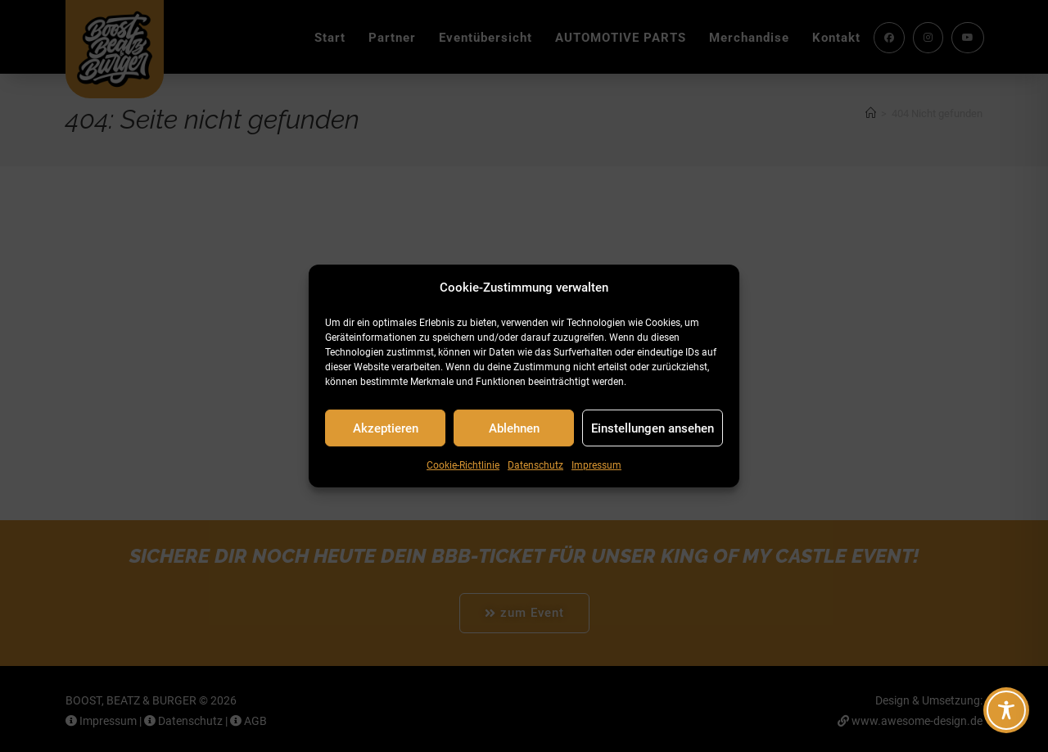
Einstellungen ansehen (652, 427)
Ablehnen (514, 427)
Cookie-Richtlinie (463, 465)
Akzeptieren (385, 427)
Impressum (596, 465)
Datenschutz (535, 465)
